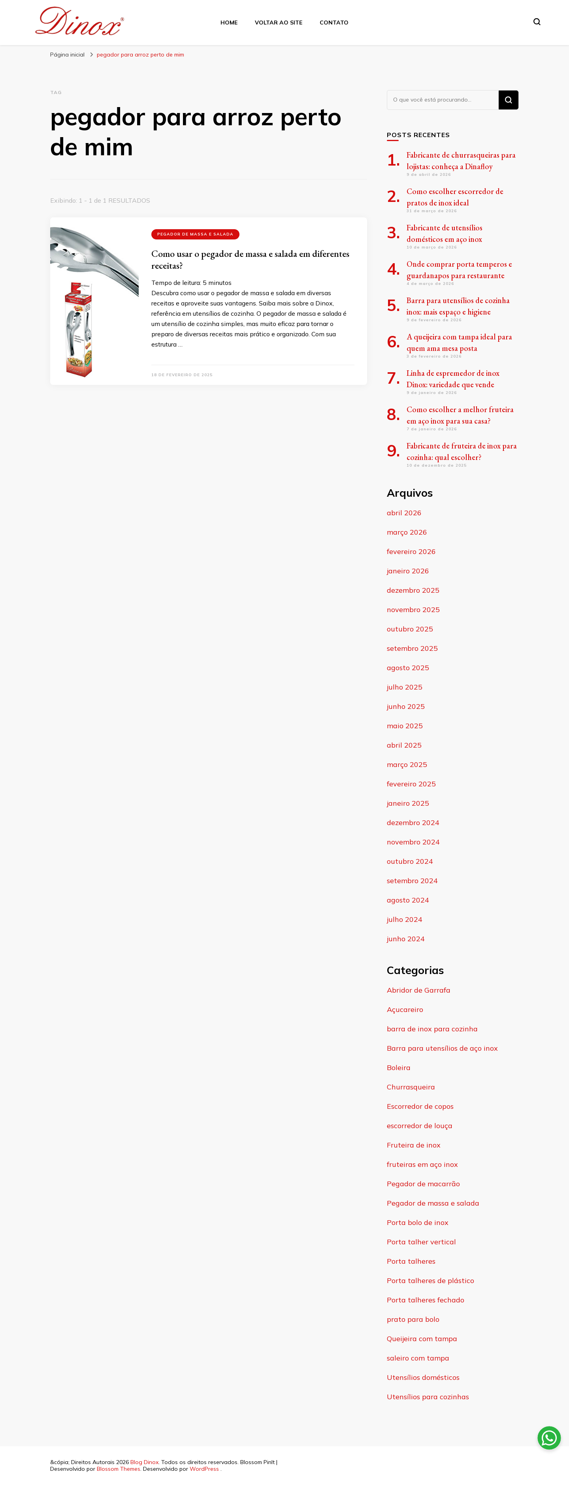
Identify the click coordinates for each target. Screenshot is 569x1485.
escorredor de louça (419, 1125)
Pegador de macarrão (423, 1183)
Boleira (399, 1067)
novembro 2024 (413, 841)
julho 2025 (404, 687)
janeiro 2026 (408, 570)
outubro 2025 (410, 628)
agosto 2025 (408, 667)
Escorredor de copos (420, 1106)
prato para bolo (413, 1319)
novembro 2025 (413, 609)
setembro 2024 (412, 880)
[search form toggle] (537, 21)
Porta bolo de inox (417, 1222)
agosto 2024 (408, 900)
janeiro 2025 (408, 803)
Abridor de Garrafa (418, 990)
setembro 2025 (412, 648)
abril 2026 (404, 512)
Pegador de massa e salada (195, 234)
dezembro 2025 (413, 590)
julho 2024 (404, 919)
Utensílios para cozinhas (428, 1396)
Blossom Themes (118, 1468)
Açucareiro (405, 1009)
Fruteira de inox (414, 1145)
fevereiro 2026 (411, 551)
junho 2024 (406, 938)
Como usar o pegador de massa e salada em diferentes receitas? (250, 259)
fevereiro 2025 (411, 783)
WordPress (204, 1468)
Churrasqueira (411, 1086)
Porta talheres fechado (425, 1299)
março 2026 (407, 532)
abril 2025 (404, 745)
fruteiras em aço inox (422, 1164)
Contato (334, 22)
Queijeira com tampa (422, 1338)
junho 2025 (406, 706)
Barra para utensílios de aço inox (442, 1048)
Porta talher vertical (421, 1241)
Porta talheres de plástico (430, 1280)
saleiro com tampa (418, 1358)
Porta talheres (411, 1261)
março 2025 (407, 764)
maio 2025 (405, 725)
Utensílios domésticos (423, 1377)
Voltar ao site (278, 22)
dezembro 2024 (413, 822)
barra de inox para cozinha (432, 1028)
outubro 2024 (410, 861)
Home (228, 22)
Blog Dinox (144, 1462)
